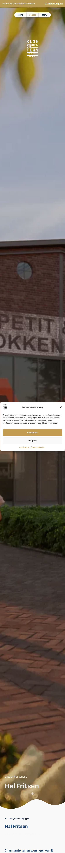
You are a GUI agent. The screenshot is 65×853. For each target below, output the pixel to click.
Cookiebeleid (24, 447)
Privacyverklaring (37, 447)
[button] (60, 407)
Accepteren (32, 432)
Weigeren (32, 440)
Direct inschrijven (54, 3)
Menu (44, 15)
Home (20, 15)
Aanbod (32, 15)
